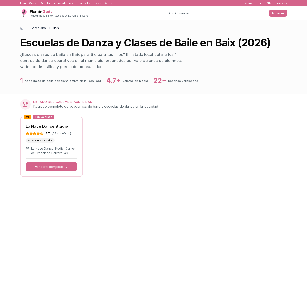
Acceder (278, 13)
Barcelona (38, 28)
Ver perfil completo (51, 167)
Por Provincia (179, 13)
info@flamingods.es (273, 3)
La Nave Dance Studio (47, 126)
